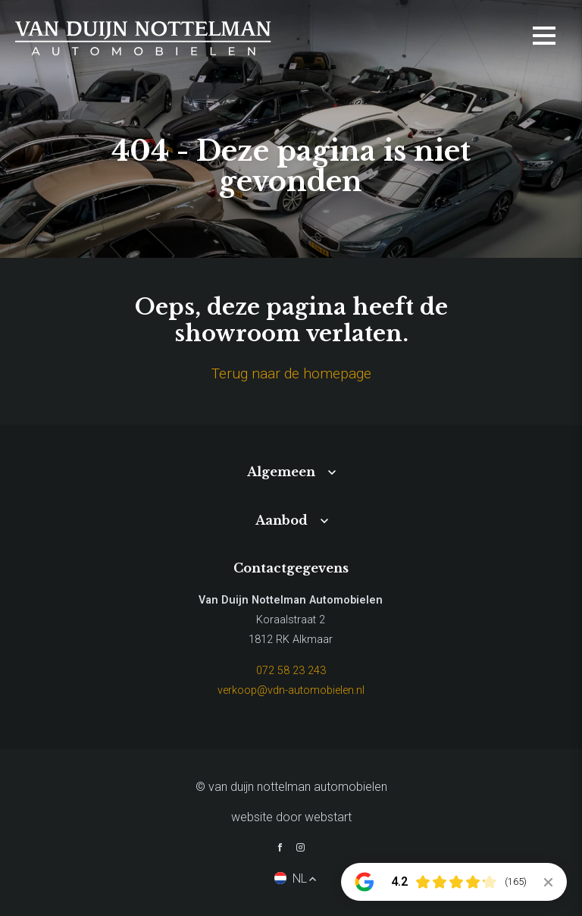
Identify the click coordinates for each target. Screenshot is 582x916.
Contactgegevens (291, 568)
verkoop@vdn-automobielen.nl (291, 690)
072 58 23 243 (291, 670)
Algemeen (281, 471)
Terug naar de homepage (291, 373)
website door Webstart (291, 817)
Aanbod (281, 520)
